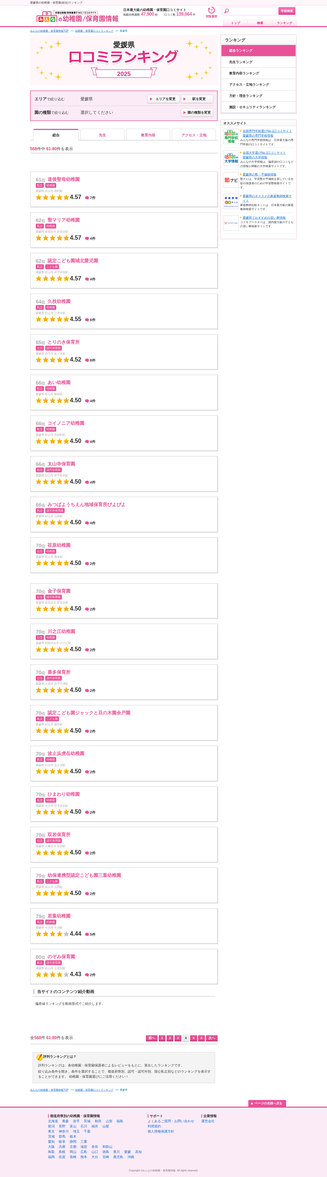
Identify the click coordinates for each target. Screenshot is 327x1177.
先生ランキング (240, 62)
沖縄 (130, 1157)
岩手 (76, 1121)
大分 (94, 1157)
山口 (94, 1152)
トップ (235, 23)
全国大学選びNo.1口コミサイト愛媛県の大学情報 (264, 155)
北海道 (53, 1121)
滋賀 (83, 1147)
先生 (102, 135)
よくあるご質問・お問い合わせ (171, 1121)
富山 (73, 1126)
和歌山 (107, 1147)
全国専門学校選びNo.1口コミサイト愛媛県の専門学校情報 (267, 133)
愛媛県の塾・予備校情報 (259, 174)
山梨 (105, 1126)
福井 (94, 1126)
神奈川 (64, 1131)
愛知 (51, 1141)
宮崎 (105, 1157)
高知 (138, 1152)
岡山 (73, 1152)
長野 (62, 1126)
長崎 (73, 1157)
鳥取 (51, 1152)
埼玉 (76, 1131)
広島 (83, 1152)
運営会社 (208, 1121)
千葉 (87, 1131)
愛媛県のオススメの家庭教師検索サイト (267, 198)
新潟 (51, 1126)
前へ (151, 1038)
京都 (73, 1147)
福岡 (51, 1157)
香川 (116, 1152)
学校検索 (287, 11)
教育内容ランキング (244, 73)
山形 (109, 1121)
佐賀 (62, 1157)
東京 (51, 1131)
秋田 (98, 1121)
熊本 (83, 1157)
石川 (83, 1126)
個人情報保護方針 (161, 1131)
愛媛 (127, 1152)
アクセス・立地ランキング (249, 84)
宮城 (87, 1121)
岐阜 (62, 1141)
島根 (62, 1152)
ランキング (284, 23)
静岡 (73, 1141)
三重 (83, 1141)
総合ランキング (240, 50)
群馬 (62, 1136)
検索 (260, 23)
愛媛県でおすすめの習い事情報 (264, 218)
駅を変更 (199, 99)
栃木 (73, 1136)
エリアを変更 (166, 99)
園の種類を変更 (199, 112)
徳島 (105, 1152)
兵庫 (62, 1147)
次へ (211, 1038)
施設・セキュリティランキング (252, 107)
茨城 (51, 1136)
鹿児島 (118, 1157)
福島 (119, 1121)
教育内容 (148, 135)
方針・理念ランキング (245, 96)
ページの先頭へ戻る (268, 1103)
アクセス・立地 (193, 135)
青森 (65, 1121)
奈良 (94, 1147)
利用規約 (154, 1126)
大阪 (51, 1147)
